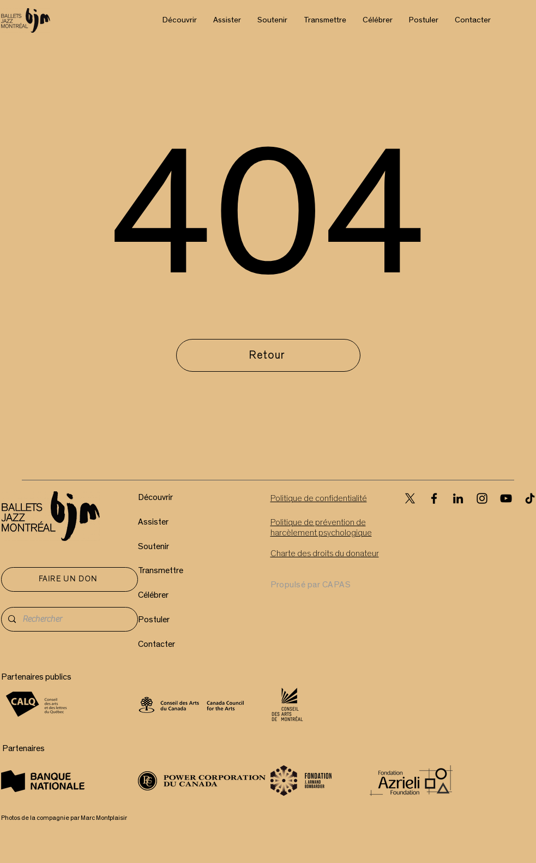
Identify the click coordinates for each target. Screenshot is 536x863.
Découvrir (155, 497)
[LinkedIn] (458, 498)
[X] (410, 498)
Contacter (156, 644)
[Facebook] (434, 498)
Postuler (154, 619)
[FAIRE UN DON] (69, 579)
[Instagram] (482, 498)
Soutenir (153, 546)
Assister (153, 521)
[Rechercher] (68, 619)
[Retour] (268, 355)
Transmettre (160, 570)
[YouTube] (506, 498)
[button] (179, 20)
